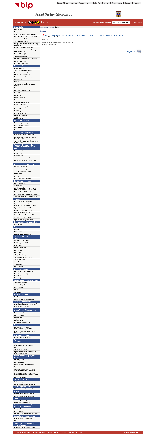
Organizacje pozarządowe (21, 306)
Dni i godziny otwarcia (20, 32)
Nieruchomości (18, 100)
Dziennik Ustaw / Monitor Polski (23, 271)
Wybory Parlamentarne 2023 (22, 208)
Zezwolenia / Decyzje (20, 377)
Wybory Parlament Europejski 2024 (24, 215)
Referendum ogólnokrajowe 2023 (23, 210)
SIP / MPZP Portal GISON (21, 166)
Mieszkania (17, 95)
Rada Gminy (17, 252)
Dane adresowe (18, 29)
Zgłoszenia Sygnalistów (21, 41)
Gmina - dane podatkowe (21, 382)
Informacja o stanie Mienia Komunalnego (26, 299)
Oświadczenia (18, 224)
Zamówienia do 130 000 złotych (23, 192)
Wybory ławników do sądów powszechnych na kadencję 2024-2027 (25, 204)
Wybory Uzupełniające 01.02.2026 (24, 220)
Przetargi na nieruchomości (22, 151)
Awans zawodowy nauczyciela (23, 70)
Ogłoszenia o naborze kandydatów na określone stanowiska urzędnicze (25, 344)
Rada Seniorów (18, 250)
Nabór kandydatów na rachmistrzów (24, 427)
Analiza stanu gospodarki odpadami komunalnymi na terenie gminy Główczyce (26, 373)
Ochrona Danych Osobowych (22, 39)
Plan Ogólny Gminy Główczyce (23, 178)
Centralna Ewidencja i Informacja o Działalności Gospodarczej (24, 401)
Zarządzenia (17, 409)
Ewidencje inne (18, 130)
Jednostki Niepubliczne (21, 285)
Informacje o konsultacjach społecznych (25, 389)
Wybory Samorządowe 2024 (22, 212)
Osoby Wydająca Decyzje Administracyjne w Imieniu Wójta (26, 141)
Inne (15, 88)
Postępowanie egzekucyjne (22, 322)
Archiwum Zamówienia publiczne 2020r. (25, 197)
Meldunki (17, 93)
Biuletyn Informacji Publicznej (22, 54)
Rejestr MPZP (18, 174)
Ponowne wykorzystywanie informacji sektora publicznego (25, 50)
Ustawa (16, 229)
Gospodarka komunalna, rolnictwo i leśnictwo (24, 84)
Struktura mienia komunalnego (23, 297)
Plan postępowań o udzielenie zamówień (26, 194)
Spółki (16, 290)
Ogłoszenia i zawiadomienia (22, 158)
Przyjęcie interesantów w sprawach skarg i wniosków (26, 44)
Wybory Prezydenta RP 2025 (22, 217)
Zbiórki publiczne (19, 118)
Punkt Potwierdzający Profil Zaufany (24, 396)
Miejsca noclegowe (19, 97)
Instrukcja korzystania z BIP (37, 432)
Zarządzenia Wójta (19, 259)
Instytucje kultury (19, 287)
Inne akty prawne (19, 315)
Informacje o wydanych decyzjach (24, 364)
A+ (44, 22)
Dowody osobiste (19, 68)
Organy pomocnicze (20, 247)
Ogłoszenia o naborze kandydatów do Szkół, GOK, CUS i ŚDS (25, 352)
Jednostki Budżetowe (20, 282)
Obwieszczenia (18, 155)
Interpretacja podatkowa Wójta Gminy (25, 384)
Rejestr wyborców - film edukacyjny (24, 201)
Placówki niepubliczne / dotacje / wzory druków (25, 161)
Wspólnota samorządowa (21, 240)
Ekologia (16, 81)
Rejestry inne (18, 127)
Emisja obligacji (18, 267)
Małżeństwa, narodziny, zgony (22, 90)
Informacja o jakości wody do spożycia (25, 58)
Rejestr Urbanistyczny (20, 169)
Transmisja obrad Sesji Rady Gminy (24, 257)
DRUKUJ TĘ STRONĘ (131, 51)
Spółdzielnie (17, 292)
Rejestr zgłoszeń (19, 411)
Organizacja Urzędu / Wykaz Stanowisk (25, 34)
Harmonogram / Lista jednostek (23, 418)
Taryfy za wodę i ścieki (20, 56)
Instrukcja (73, 3)
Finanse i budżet (19, 313)
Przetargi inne (18, 153)
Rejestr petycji (18, 231)
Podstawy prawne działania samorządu (25, 243)
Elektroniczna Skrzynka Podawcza (24, 394)
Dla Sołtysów (18, 79)
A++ (48, 22)
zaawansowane (137, 22)
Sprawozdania (18, 264)
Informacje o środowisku (21, 360)
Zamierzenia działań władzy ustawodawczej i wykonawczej (23, 328)
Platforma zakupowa (20, 183)
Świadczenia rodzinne (20, 115)
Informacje (17, 421)
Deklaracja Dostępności (21, 63)
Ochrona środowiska (20, 104)
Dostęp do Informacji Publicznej (23, 47)
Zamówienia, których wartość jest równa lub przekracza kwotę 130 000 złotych (25, 188)
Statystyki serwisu (21, 432)
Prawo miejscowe (19, 278)
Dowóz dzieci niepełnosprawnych (23, 77)
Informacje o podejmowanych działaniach (26, 413)
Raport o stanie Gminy (20, 61)
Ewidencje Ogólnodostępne (22, 123)
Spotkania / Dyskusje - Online (22, 171)
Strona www (83, 3)
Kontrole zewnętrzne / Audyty (22, 337)
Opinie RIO (17, 262)
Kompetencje (18, 317)
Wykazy (16, 367)
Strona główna (62, 3)
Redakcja (93, 3)
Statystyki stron (116, 3)
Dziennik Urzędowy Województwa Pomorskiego (24, 274)
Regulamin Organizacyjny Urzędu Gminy (25, 36)
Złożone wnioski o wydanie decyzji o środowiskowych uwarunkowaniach (24, 370)
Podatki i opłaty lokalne (21, 111)
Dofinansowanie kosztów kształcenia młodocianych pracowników (25, 73)
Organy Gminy (18, 245)
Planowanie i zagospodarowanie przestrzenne (23, 107)
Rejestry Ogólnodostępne (21, 125)
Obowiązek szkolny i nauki (21, 102)
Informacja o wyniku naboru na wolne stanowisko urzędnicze (25, 348)
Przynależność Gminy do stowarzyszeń (25, 304)
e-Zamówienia (18, 185)
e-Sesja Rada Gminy (20, 255)
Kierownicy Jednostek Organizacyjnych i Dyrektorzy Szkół (25, 137)
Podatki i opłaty (18, 320)
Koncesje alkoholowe (20, 113)
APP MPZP (17, 176)
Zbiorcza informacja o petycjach (23, 234)
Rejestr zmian (103, 3)
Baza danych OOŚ (19, 362)
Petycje (52, 27)
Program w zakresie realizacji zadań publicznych (24, 331)
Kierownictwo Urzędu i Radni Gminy (24, 135)
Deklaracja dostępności (132, 3)
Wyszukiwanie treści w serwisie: (102, 22)
